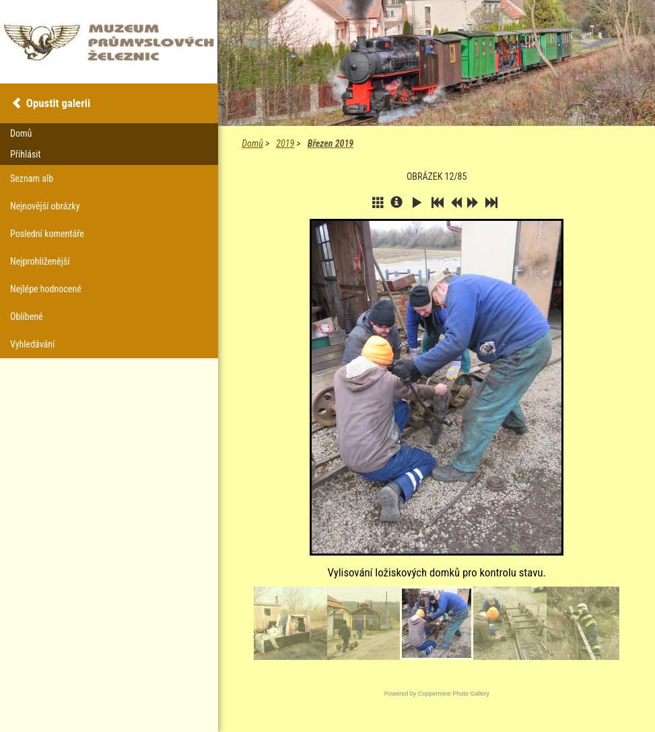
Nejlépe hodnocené (45, 289)
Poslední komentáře (47, 233)
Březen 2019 (330, 143)
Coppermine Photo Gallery (453, 693)
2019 (285, 143)
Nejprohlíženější (39, 261)
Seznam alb (31, 178)
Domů (252, 143)
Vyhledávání (32, 344)
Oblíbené (26, 316)
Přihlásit (25, 154)
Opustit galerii (58, 103)
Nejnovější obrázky (45, 206)
